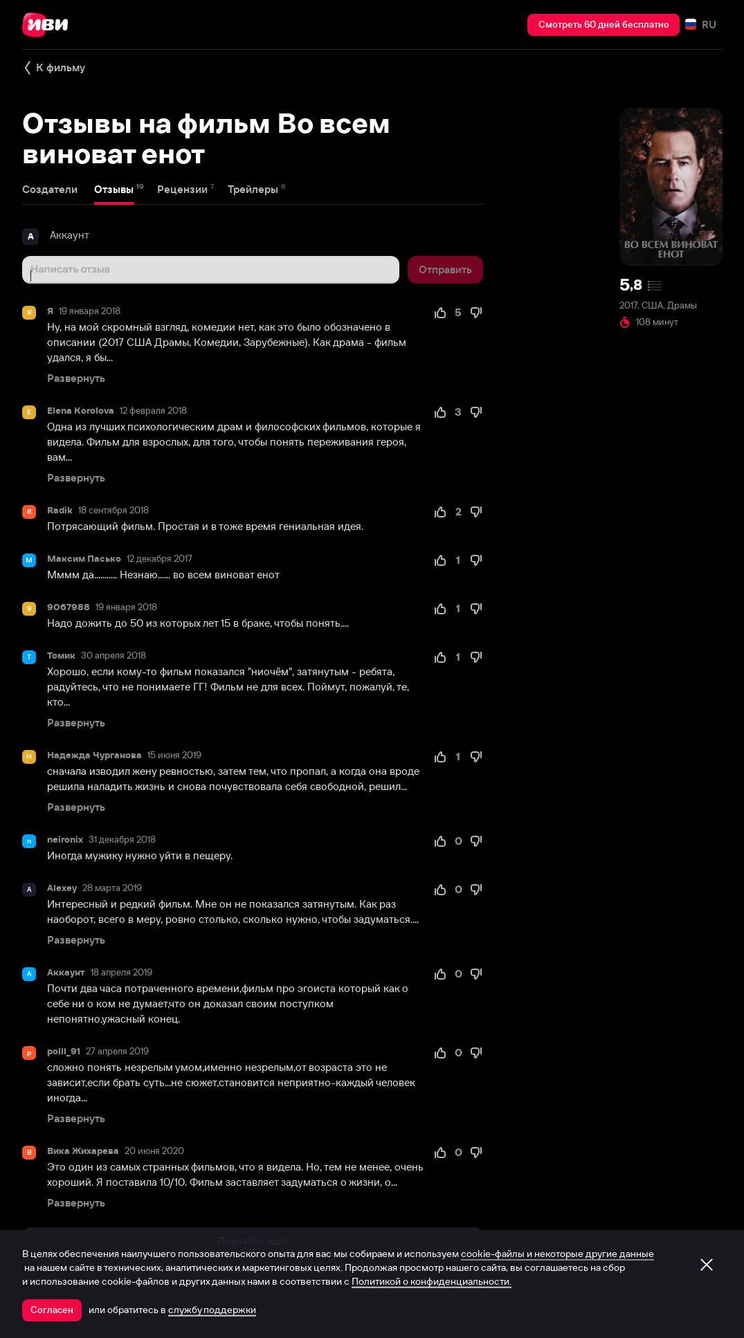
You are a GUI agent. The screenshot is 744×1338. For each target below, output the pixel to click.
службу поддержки (212, 1309)
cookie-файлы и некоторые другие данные (557, 1253)
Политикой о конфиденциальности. (431, 1281)
